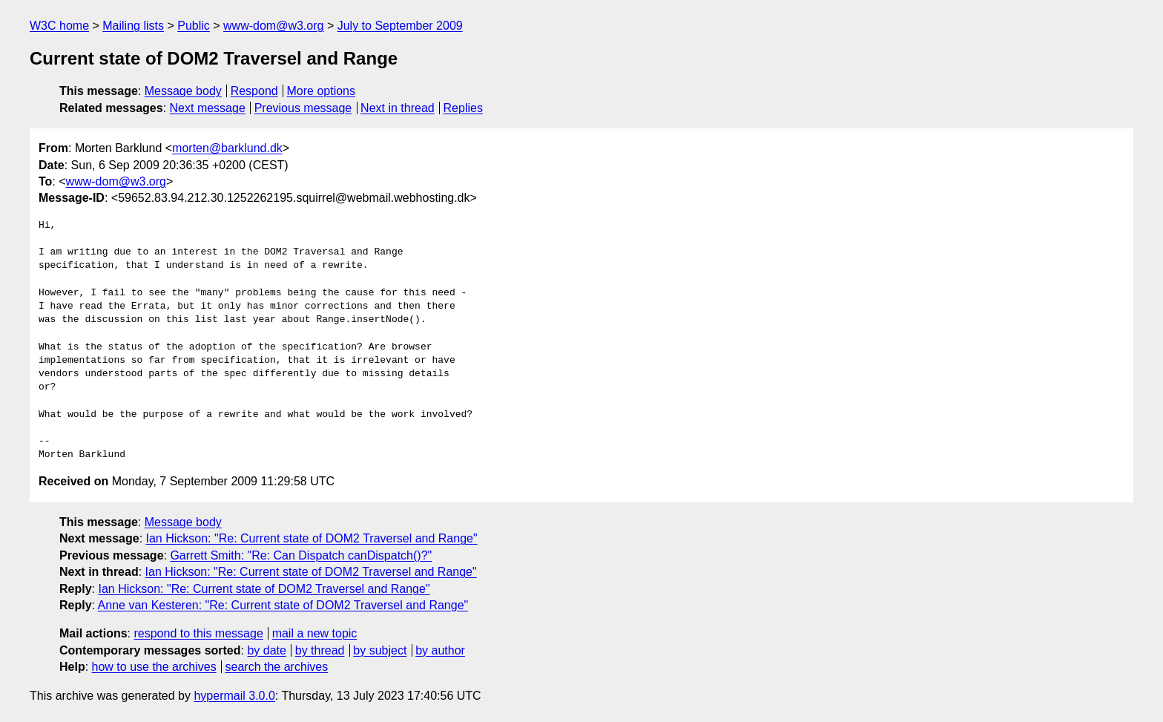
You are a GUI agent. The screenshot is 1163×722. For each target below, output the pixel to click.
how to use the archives (154, 666)
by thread (320, 650)
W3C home (59, 25)
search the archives (277, 666)
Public (193, 25)
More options (321, 91)
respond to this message (198, 633)
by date (266, 650)
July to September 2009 (400, 25)
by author (440, 650)
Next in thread (397, 108)
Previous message (303, 108)
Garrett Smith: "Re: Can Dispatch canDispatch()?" (301, 555)
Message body (183, 91)
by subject (379, 650)
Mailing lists (133, 25)
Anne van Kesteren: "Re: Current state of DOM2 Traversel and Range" (283, 605)
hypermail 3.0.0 (234, 695)
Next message (208, 108)
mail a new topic (315, 633)
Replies (463, 108)
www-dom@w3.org (273, 25)
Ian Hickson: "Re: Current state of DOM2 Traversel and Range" (312, 538)
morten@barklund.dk (227, 148)
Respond (254, 91)
